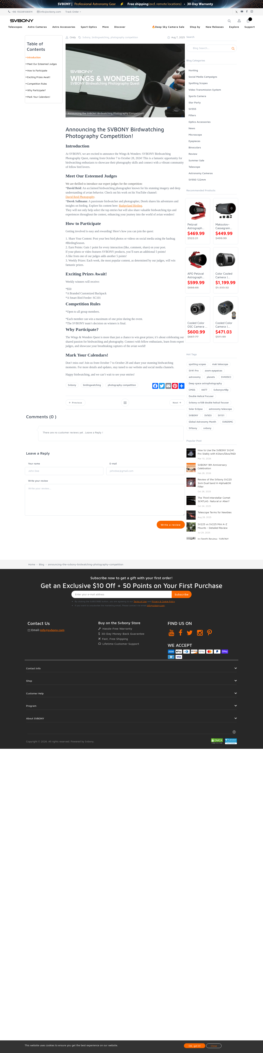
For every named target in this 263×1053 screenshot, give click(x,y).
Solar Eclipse (196, 408)
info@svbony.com (49, 11)
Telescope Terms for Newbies (215, 512)
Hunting (193, 70)
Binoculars (195, 147)
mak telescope (220, 364)
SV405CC (226, 376)
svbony (207, 428)
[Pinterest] (209, 634)
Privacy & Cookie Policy (163, 603)
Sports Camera (197, 96)
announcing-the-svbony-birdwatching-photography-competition (85, 566)
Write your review (38, 480)
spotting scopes (197, 364)
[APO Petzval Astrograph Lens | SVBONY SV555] (198, 260)
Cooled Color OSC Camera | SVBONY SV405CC (197, 324)
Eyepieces (194, 141)
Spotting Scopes (198, 83)
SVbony (193, 428)
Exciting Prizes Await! (38, 77)
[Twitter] (190, 634)
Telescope (194, 166)
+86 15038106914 (20, 11)
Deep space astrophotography (205, 383)
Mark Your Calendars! (38, 96)
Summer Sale (196, 160)
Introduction (34, 57)
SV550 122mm (197, 179)
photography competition (122, 385)
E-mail (113, 463)
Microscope (195, 134)
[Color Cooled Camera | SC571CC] (226, 260)
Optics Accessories (200, 121)
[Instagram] (200, 634)
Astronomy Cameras (201, 173)
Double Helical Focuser (201, 396)
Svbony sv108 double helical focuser (209, 402)
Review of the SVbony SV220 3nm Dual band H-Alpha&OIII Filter (215, 483)
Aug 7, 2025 (176, 37)
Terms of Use (140, 603)
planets (211, 376)
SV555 (192, 108)
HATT (204, 389)
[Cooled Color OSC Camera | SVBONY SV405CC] (198, 309)
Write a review (170, 524)
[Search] (211, 48)
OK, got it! (195, 1045)
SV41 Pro (194, 370)
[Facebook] (180, 634)
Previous (75, 402)
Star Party (195, 102)
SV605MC (227, 421)
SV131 (221, 415)
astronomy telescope (220, 408)
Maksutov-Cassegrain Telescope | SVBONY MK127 (223, 226)
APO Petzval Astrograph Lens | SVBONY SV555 (196, 275)
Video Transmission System (205, 89)
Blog (41, 566)
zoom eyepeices (213, 370)
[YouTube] (171, 634)
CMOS (192, 389)
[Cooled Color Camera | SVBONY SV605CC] (226, 309)
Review (193, 153)
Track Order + (73, 11)
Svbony (72, 385)
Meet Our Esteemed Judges (42, 63)
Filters (192, 115)
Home (31, 566)
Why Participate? (36, 90)
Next (177, 402)
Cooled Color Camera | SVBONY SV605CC (224, 324)
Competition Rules (37, 83)
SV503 (208, 415)
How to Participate (37, 70)
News (192, 128)
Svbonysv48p (221, 389)
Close (214, 1045)
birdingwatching (92, 385)
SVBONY (193, 415)
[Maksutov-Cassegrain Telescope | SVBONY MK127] (226, 210)
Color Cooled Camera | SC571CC (224, 275)
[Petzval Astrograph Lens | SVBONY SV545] (198, 210)
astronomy (195, 376)
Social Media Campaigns (203, 76)
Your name (34, 463)
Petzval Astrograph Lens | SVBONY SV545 (195, 226)
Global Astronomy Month (202, 421)
